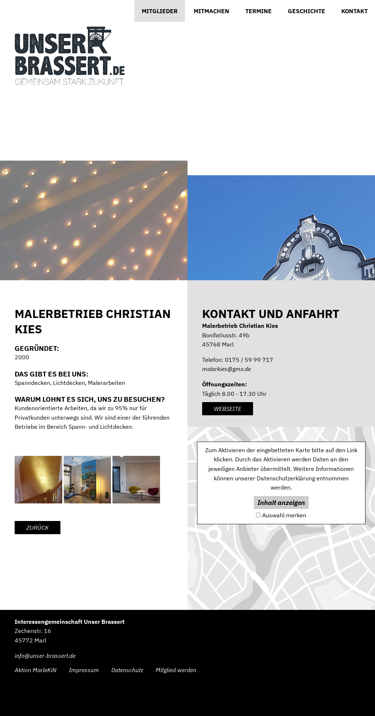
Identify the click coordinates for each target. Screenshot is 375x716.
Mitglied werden (176, 670)
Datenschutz (127, 670)
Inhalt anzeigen (281, 502)
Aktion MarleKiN (35, 670)
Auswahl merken (284, 515)
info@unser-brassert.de (45, 655)
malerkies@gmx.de (226, 368)
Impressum (84, 670)
